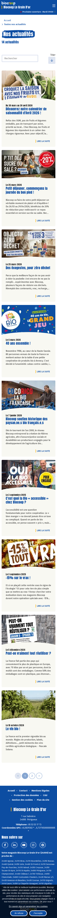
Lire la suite (44, 141)
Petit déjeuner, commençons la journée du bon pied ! (26, 190)
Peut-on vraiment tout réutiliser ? (28, 653)
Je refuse (18, 913)
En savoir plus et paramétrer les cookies (28, 906)
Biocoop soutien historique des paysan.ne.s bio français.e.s (26, 421)
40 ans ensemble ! (18, 343)
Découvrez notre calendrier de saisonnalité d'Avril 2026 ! (26, 111)
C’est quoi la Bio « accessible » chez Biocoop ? (27, 500)
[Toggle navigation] (53, 6)
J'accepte (38, 913)
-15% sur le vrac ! (18, 578)
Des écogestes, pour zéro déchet (28, 268)
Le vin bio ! (13, 729)
